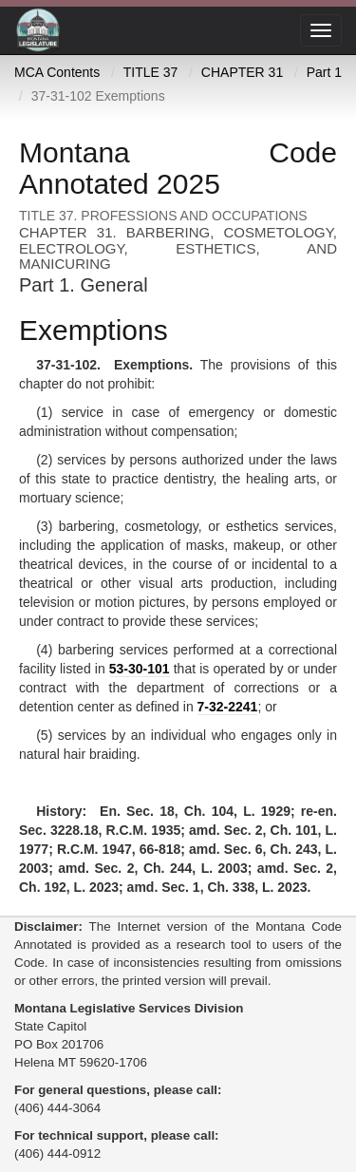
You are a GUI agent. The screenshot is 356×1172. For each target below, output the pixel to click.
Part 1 (324, 72)
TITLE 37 (150, 72)
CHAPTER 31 (242, 72)
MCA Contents (57, 72)
